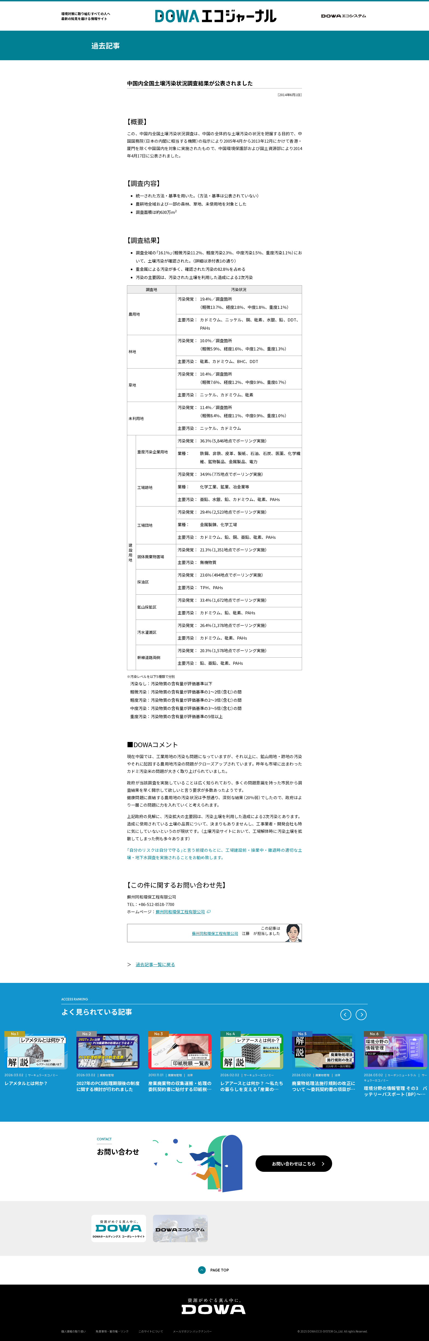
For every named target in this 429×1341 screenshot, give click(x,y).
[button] (345, 1014)
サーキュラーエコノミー (43, 1075)
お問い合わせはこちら (294, 1163)
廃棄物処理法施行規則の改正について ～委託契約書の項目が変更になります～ (323, 1089)
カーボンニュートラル (402, 1075)
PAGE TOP (219, 1270)
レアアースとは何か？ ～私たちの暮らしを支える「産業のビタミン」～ (251, 1089)
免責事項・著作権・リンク (112, 1331)
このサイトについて (150, 1331)
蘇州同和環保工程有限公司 (180, 911)
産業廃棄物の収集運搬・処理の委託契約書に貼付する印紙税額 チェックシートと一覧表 (182, 1089)
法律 (190, 1075)
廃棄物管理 (107, 1075)
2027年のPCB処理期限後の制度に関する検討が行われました (108, 1086)
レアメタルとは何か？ (26, 1083)
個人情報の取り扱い (73, 1331)
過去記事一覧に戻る (155, 964)
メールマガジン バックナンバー (192, 1331)
